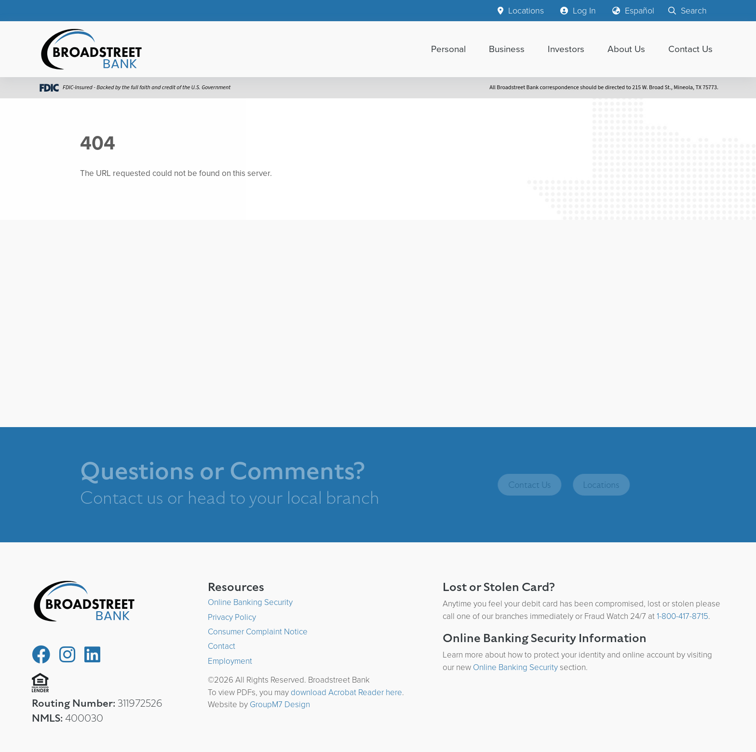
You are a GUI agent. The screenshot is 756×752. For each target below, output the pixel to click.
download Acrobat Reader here (346, 692)
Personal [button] (448, 49)
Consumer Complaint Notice (258, 632)
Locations (521, 10)
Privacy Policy (232, 617)
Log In (578, 10)
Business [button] (507, 49)
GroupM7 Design (280, 704)
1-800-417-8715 (682, 616)
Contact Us (690, 49)
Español (633, 10)
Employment (230, 661)
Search (687, 10)
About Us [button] (626, 49)
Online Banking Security (250, 602)
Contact (221, 646)
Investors (566, 49)
